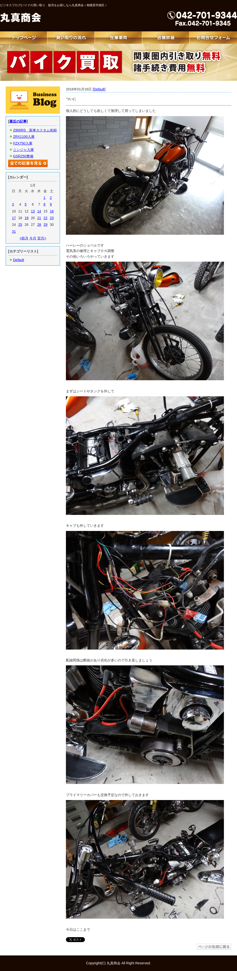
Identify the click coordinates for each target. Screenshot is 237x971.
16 (52, 211)
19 (27, 218)
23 (52, 218)
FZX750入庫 (22, 143)
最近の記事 (18, 121)
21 (39, 218)
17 (14, 218)
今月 (32, 238)
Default (99, 89)
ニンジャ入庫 (23, 150)
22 (45, 218)
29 (45, 225)
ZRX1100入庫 (24, 137)
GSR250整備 (23, 156)
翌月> (41, 238)
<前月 (24, 238)
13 (33, 211)
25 (20, 225)
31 (14, 231)
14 (39, 211)
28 (39, 225)
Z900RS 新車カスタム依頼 (35, 130)
